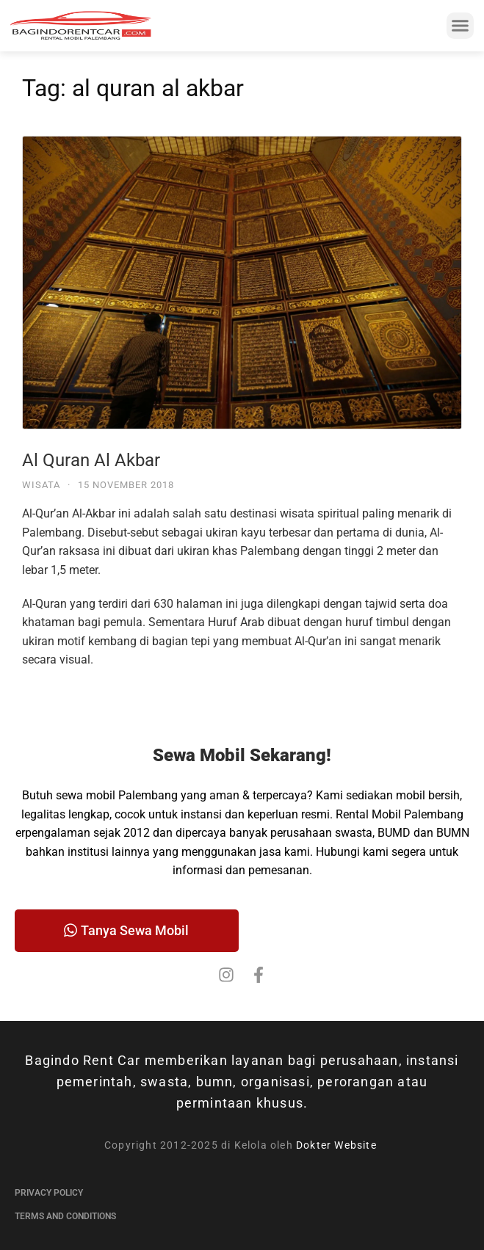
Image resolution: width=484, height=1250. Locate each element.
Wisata (41, 484)
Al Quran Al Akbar (91, 460)
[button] (460, 25)
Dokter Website (338, 1145)
